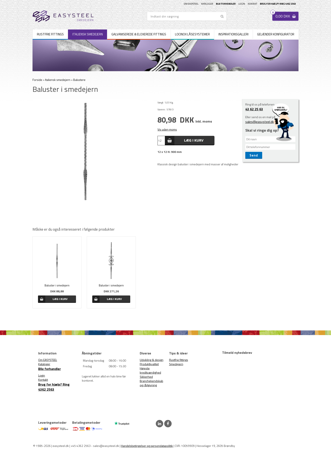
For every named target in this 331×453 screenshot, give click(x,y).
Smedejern (176, 364)
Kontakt (252, 3)
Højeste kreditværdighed (150, 370)
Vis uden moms (167, 129)
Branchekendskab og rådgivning (151, 383)
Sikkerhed (146, 376)
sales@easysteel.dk (259, 121)
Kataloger (207, 3)
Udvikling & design (151, 360)
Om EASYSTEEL (191, 3)
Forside (37, 80)
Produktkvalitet (149, 364)
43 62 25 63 (254, 109)
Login (241, 3)
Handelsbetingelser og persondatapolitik (147, 446)
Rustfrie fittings (178, 360)
